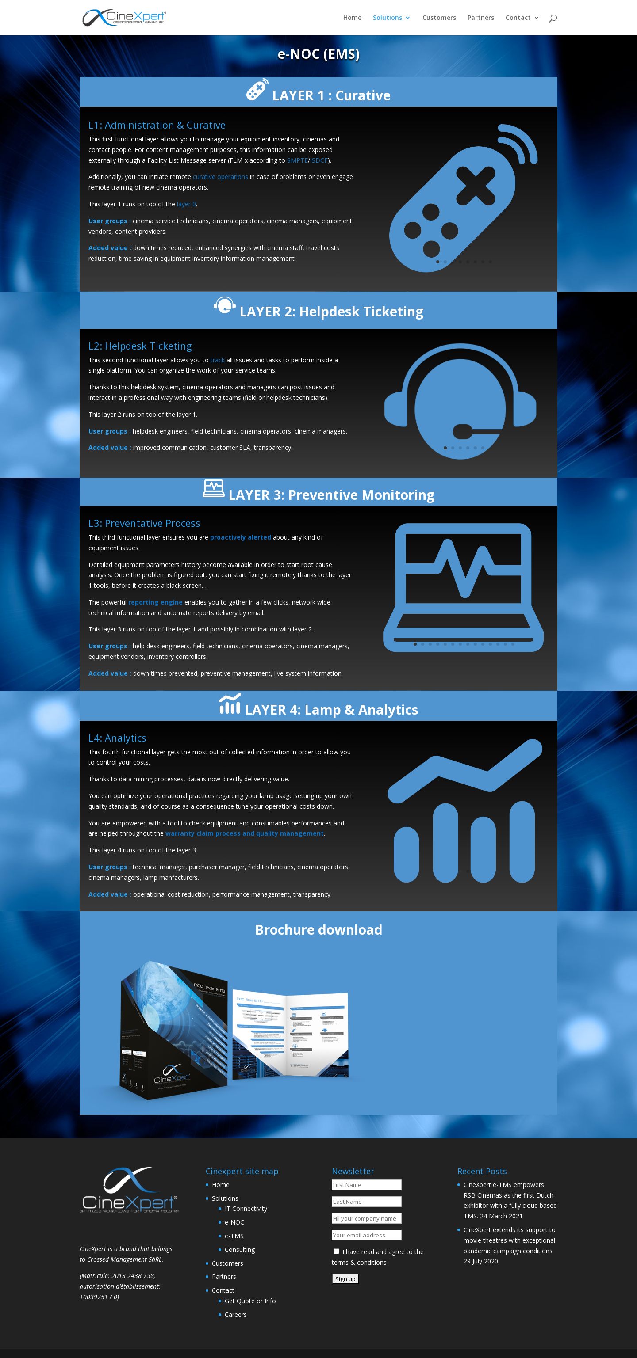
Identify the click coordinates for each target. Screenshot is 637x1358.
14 (512, 644)
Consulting (240, 1249)
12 (497, 644)
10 (482, 644)
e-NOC (234, 1222)
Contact (518, 18)
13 (505, 644)
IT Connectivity (246, 1208)
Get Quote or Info (250, 1301)
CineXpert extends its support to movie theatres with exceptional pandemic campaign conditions (510, 1240)
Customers (439, 18)
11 (490, 644)
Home (352, 18)
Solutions (387, 18)
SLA (244, 447)
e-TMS (234, 1236)
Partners (481, 18)
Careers (236, 1314)
